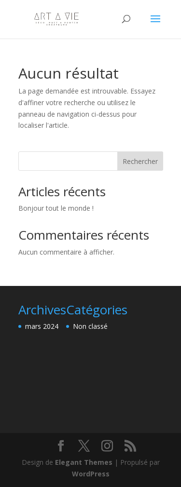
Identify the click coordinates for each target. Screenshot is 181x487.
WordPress (91, 473)
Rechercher (140, 161)
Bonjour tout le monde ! (56, 208)
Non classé (90, 326)
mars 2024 (41, 326)
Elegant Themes (83, 462)
